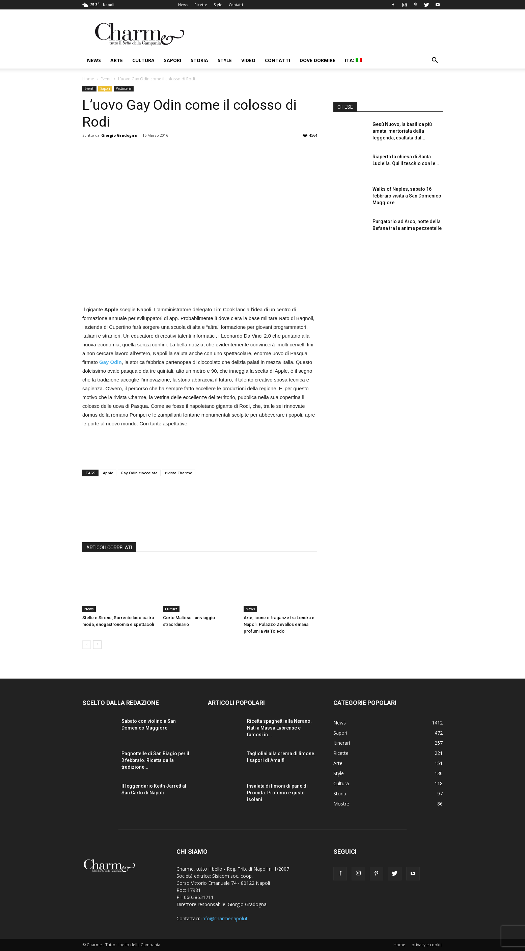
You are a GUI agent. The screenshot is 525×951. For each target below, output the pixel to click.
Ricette (200, 4)
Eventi (106, 79)
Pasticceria (124, 88)
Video (248, 60)
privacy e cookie (427, 945)
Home (88, 79)
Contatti (236, 4)
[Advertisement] (200, 447)
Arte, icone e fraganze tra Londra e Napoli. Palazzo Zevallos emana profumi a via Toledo (279, 624)
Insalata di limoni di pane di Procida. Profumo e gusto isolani (277, 792)
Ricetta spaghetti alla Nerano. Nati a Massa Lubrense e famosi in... (279, 727)
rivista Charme (178, 472)
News (183, 4)
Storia (199, 60)
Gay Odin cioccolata (139, 472)
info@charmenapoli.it (224, 918)
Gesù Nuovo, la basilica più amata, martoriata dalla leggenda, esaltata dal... (402, 131)
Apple (108, 472)
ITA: (353, 60)
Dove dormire (317, 60)
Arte (116, 60)
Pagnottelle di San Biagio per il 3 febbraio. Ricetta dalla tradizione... (155, 760)
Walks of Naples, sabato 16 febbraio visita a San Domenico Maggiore (406, 195)
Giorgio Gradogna (119, 135)
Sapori (172, 60)
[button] (434, 61)
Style (218, 4)
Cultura (143, 60)
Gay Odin (110, 362)
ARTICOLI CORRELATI (109, 547)
